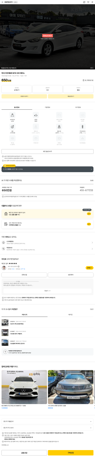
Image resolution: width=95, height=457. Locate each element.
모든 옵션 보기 (47, 151)
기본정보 (47, 107)
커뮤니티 (24, 315)
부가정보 (78, 107)
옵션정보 (17, 107)
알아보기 (47, 213)
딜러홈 (88, 268)
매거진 (71, 315)
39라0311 (11, 2)
